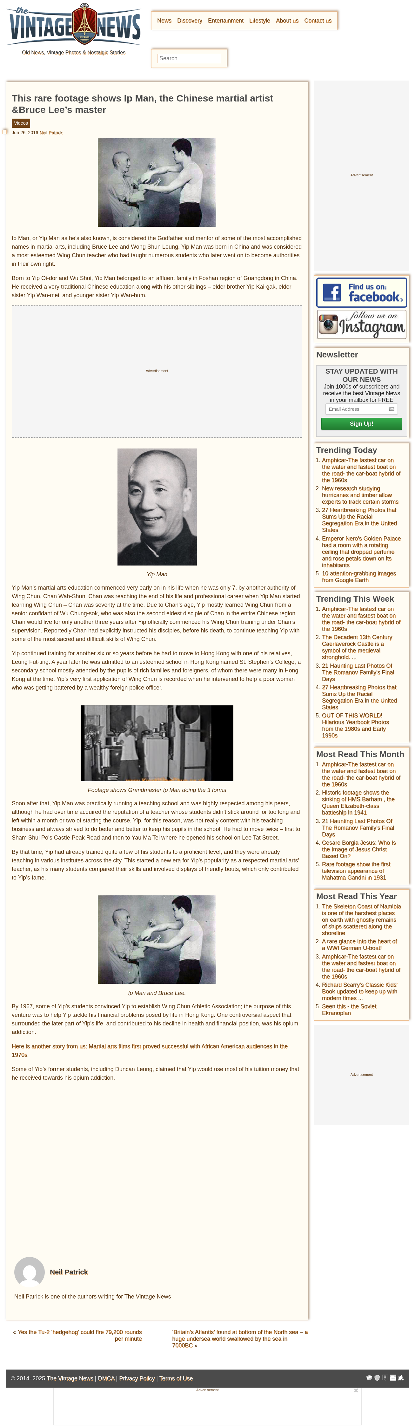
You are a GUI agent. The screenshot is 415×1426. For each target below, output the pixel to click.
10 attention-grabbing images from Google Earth (359, 576)
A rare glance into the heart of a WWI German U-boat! (359, 944)
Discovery (189, 20)
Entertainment (226, 20)
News (164, 20)
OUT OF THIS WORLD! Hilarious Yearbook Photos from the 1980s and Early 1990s (355, 725)
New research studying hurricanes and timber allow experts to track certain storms (360, 495)
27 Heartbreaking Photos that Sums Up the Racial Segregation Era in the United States (359, 520)
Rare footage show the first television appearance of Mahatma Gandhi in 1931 (356, 871)
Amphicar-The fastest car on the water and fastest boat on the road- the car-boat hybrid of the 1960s (361, 470)
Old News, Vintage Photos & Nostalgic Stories (73, 52)
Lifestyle (259, 20)
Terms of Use (176, 1378)
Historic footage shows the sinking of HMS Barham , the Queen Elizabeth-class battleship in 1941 (358, 802)
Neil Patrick (51, 132)
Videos (21, 123)
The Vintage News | (72, 1378)
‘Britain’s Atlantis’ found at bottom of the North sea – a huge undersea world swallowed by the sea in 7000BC (240, 1339)
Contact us (317, 20)
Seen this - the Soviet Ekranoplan (349, 1009)
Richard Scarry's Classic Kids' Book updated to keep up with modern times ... (360, 991)
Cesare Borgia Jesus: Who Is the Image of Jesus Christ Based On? (359, 849)
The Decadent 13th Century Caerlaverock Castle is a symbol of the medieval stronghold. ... (357, 647)
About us (287, 20)
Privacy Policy (137, 1378)
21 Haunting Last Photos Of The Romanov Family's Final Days (358, 672)
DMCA (106, 1378)
